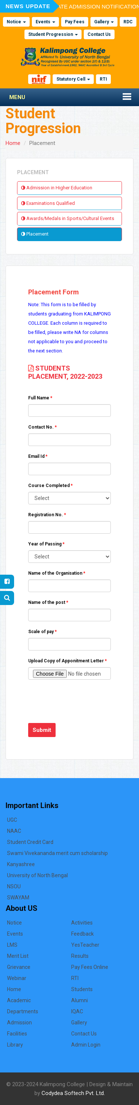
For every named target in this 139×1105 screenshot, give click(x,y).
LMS (12, 945)
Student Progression (53, 34)
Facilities (17, 1034)
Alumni (79, 1000)
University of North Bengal (37, 875)
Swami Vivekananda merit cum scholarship (57, 853)
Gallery (104, 21)
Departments (22, 1011)
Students (82, 989)
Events (45, 21)
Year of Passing (46, 544)
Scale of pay (42, 631)
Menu (17, 97)
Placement (35, 234)
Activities (82, 923)
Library (15, 1045)
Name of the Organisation (56, 573)
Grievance (18, 967)
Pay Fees (75, 21)
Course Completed (50, 485)
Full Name (40, 398)
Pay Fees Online (89, 967)
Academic (19, 1000)
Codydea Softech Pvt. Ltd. (73, 1093)
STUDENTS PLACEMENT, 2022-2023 (65, 372)
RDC (128, 21)
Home (13, 143)
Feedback (82, 934)
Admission (19, 1022)
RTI (103, 79)
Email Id (37, 456)
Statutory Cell (73, 79)
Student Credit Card (30, 842)
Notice (16, 21)
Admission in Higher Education (56, 187)
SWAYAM (18, 897)
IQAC (77, 1011)
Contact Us (99, 34)
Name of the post (48, 602)
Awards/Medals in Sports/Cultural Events (67, 218)
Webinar (16, 978)
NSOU (14, 886)
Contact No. (42, 427)
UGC (12, 820)
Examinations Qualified (48, 203)
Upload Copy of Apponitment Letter (67, 660)
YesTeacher (85, 945)
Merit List (18, 956)
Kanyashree (21, 864)
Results (80, 956)
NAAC (14, 831)
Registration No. (47, 514)
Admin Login (85, 1045)
